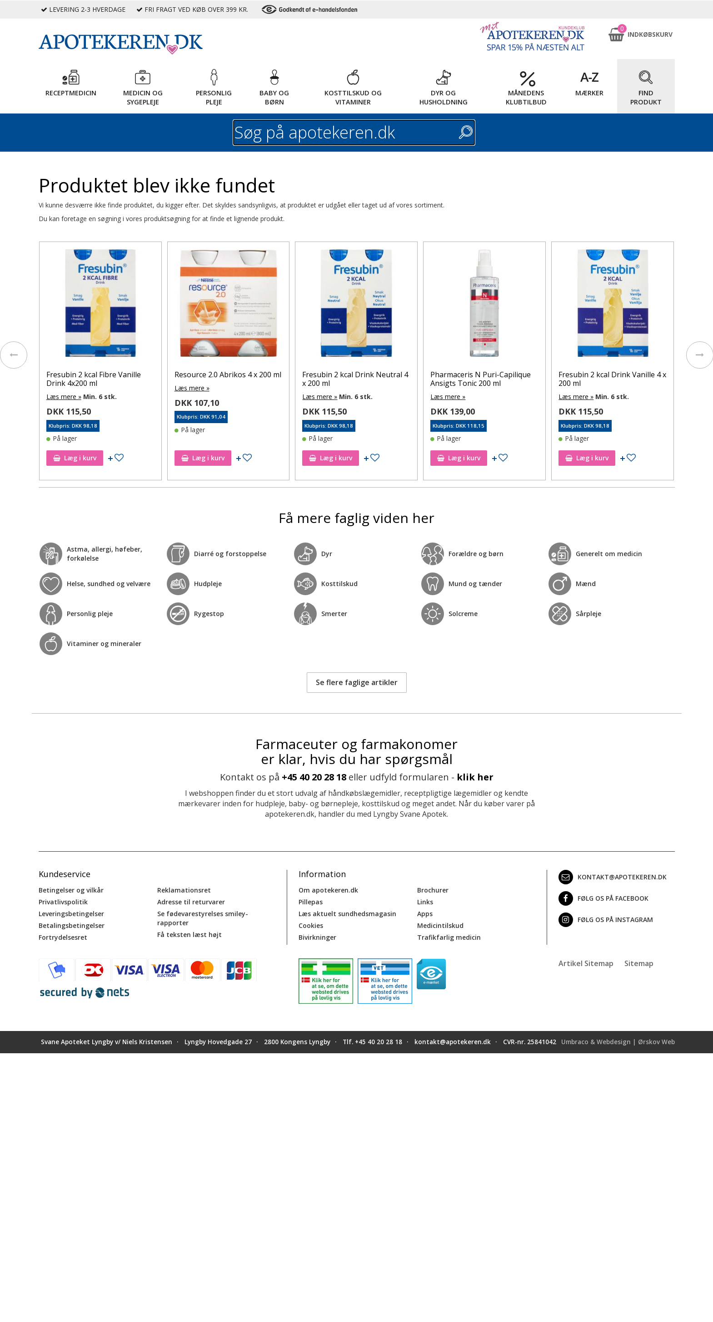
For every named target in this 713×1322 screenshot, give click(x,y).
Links (425, 902)
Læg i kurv (78, 458)
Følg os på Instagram (605, 920)
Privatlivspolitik (63, 902)
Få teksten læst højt (189, 934)
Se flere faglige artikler (357, 682)
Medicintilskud (440, 925)
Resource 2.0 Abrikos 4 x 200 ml (230, 375)
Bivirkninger (317, 937)
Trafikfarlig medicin (449, 937)
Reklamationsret (184, 890)
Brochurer (433, 890)
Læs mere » (67, 396)
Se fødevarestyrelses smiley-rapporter (202, 918)
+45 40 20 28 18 (314, 777)
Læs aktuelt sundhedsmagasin (347, 913)
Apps (425, 913)
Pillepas (311, 902)
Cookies (311, 925)
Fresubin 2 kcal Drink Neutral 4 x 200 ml (358, 379)
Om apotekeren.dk (328, 890)
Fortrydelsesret (63, 937)
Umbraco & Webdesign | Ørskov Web (618, 1042)
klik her (475, 777)
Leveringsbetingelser (71, 913)
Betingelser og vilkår (71, 890)
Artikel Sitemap (585, 963)
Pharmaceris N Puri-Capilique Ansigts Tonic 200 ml (484, 379)
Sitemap (638, 963)
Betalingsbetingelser (72, 925)
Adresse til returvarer (191, 902)
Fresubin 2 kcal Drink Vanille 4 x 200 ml (615, 379)
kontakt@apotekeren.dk (612, 877)
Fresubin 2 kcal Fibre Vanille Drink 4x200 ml (97, 379)
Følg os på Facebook (603, 898)
